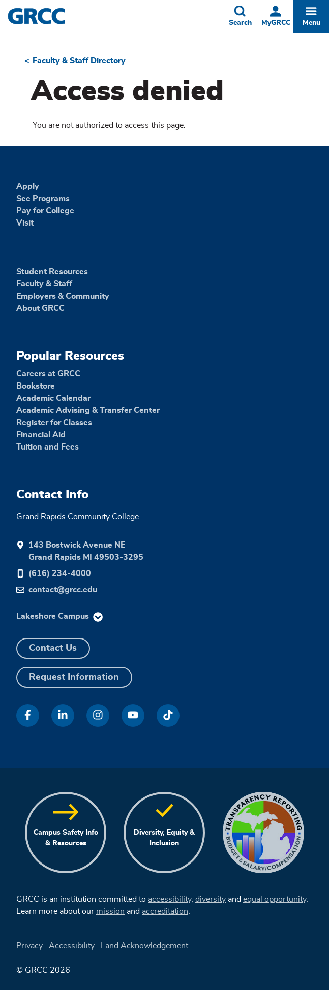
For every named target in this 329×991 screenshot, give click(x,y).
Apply (27, 186)
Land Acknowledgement (144, 946)
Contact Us (53, 648)
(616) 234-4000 (59, 573)
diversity (210, 899)
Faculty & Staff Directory (79, 61)
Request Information (74, 677)
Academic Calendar (53, 398)
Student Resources (52, 272)
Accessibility (72, 946)
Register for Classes (54, 423)
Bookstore (35, 386)
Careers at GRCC (48, 374)
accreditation (165, 911)
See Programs (43, 199)
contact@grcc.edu (62, 590)
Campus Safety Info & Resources (66, 837)
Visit (25, 223)
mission (110, 911)
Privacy (29, 946)
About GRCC (40, 308)
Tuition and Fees (47, 447)
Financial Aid (41, 435)
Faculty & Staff (44, 284)
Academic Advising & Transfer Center (88, 410)
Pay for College (45, 211)
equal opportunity (274, 899)
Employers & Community (62, 296)
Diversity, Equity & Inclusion (164, 837)
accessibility (169, 899)
